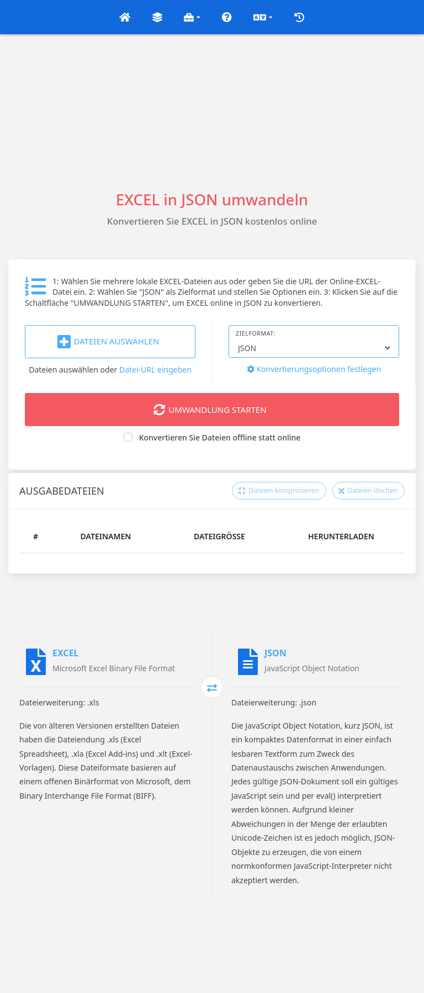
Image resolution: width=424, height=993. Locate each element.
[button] (124, 17)
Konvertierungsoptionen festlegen (314, 369)
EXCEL (65, 653)
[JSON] (247, 661)
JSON (275, 653)
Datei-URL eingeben (155, 369)
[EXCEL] (35, 661)
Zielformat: (255, 333)
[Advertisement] (212, 111)
